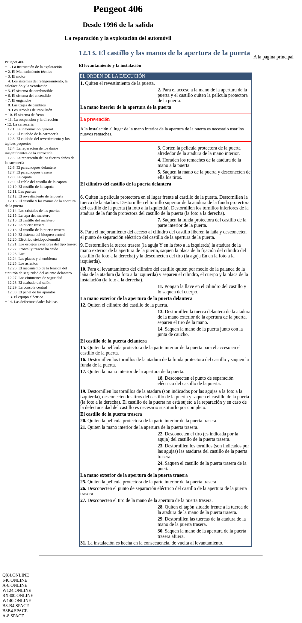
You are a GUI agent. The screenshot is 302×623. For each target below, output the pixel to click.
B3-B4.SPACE (15, 605)
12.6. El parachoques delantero (32, 167)
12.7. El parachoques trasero (30, 172)
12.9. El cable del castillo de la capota (37, 181)
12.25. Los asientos (23, 263)
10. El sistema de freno (26, 114)
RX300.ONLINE (17, 595)
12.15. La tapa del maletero (29, 215)
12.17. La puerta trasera (26, 225)
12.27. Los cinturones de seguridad (35, 277)
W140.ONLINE (16, 600)
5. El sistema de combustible (30, 90)
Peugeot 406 (14, 62)
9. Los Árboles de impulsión (30, 110)
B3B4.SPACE (15, 610)
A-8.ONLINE (14, 585)
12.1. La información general (30, 129)
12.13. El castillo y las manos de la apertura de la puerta (164, 53)
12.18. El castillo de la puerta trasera (36, 229)
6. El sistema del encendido (29, 95)
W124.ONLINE (16, 590)
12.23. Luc (16, 253)
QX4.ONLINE (15, 575)
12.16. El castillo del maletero (31, 220)
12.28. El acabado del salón (29, 282)
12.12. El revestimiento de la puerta (35, 196)
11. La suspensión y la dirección (33, 119)
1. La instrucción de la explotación (35, 66)
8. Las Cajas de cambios (27, 105)
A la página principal (273, 56)
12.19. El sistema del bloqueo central (36, 234)
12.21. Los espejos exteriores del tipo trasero (43, 244)
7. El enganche (19, 100)
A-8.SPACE (13, 615)
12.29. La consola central (27, 287)
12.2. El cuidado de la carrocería (33, 134)
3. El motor (17, 76)
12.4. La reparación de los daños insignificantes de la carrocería (31, 150)
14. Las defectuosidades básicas (33, 301)
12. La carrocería (20, 124)
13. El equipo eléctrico (25, 297)
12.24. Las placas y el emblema (32, 258)
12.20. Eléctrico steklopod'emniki (34, 239)
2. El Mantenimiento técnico (30, 71)
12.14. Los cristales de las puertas (34, 210)
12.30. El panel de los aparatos (31, 292)
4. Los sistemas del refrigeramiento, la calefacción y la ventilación (36, 83)
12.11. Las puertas (22, 191)
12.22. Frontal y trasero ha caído (33, 249)
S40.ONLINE (14, 580)
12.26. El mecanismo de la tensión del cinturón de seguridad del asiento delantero (38, 270)
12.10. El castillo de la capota (31, 186)
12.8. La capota (20, 177)
